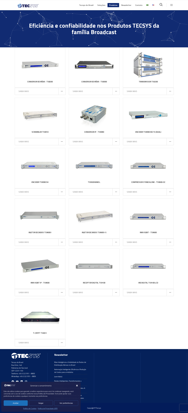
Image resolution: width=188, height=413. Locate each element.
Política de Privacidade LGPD (48, 408)
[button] (77, 385)
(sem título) (58, 376)
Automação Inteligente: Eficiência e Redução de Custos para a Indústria (70, 370)
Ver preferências (66, 403)
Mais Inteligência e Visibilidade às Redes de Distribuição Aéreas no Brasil (70, 363)
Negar (40, 403)
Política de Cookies (30, 408)
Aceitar (16, 403)
